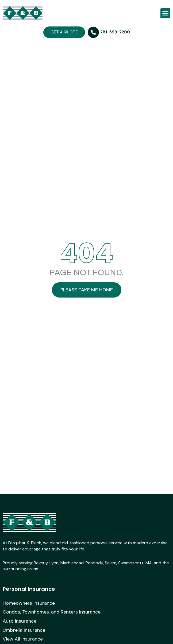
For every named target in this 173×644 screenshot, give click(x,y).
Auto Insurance (19, 621)
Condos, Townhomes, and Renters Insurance (52, 612)
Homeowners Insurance (29, 603)
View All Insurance (23, 639)
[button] (165, 13)
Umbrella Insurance (24, 630)
